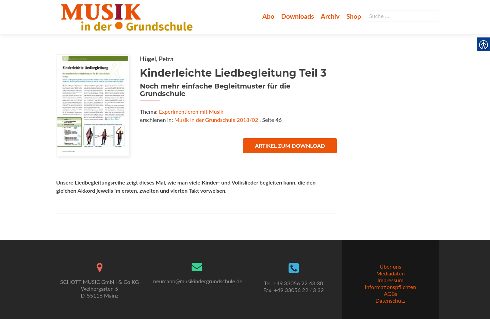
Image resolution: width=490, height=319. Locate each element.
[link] (128, 16)
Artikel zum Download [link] (290, 145)
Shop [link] (353, 16)
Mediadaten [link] (390, 273)
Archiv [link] (330, 16)
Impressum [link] (390, 280)
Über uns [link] (390, 266)
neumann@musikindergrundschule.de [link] (197, 281)
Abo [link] (268, 16)
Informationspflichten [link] (390, 287)
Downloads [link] (297, 16)
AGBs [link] (390, 293)
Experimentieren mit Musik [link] (191, 111)
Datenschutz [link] (390, 300)
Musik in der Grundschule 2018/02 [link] (216, 119)
